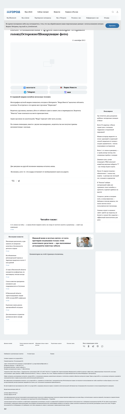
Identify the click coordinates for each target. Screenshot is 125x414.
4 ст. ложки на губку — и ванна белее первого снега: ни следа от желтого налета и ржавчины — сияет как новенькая (48, 227)
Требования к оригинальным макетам (13, 353)
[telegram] (19, 181)
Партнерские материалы (43, 18)
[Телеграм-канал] (29, 92)
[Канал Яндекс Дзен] (97, 346)
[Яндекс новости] (68, 87)
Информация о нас (92, 18)
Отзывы (106, 18)
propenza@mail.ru (28, 363)
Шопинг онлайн (8, 343)
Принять (112, 26)
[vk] (13, 181)
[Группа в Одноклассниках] (88, 346)
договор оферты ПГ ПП (10, 394)
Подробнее (52, 399)
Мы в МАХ (28, 12)
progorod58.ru (31, 376)
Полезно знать (70, 343)
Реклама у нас (76, 18)
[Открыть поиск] (113, 12)
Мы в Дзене (25, 18)
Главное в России (71, 12)
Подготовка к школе (56, 343)
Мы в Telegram (61, 18)
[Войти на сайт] (117, 12)
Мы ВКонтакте (11, 18)
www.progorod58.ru (18, 358)
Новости (57, 12)
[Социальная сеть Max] (68, 92)
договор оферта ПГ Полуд (10, 392)
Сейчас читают (43, 12)
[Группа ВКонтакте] (29, 87)
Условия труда (31, 353)
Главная (52, 353)
